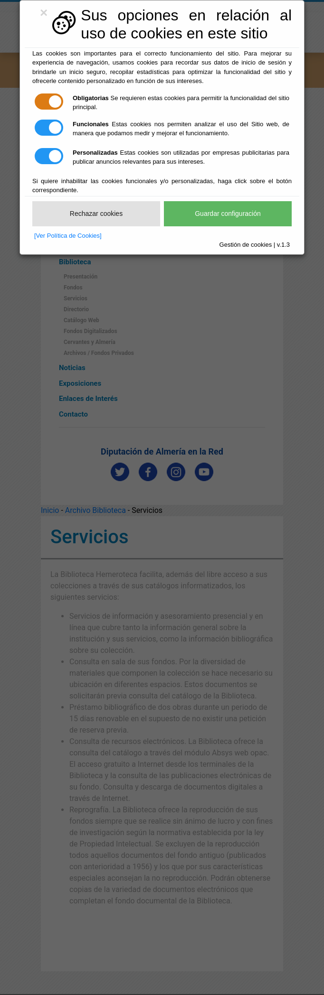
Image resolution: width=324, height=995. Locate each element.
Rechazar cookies (96, 213)
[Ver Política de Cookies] (68, 235)
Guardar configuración (228, 213)
